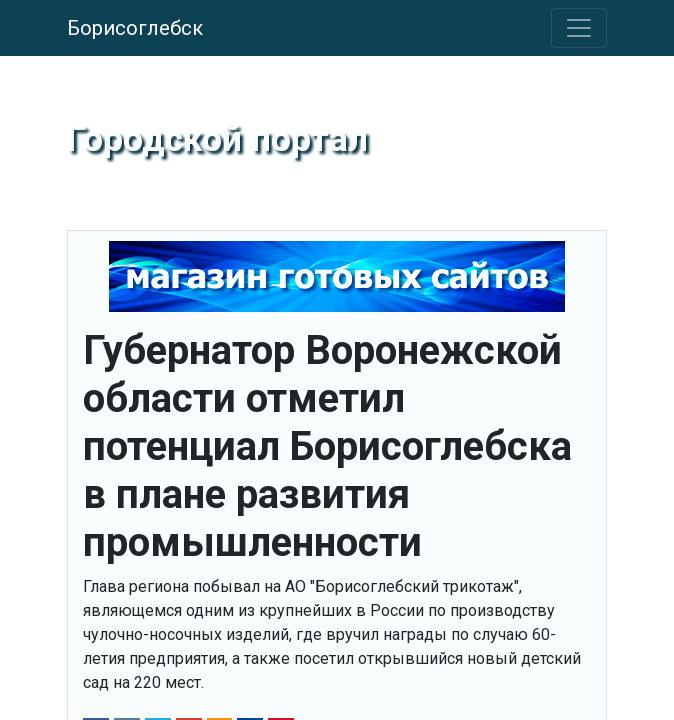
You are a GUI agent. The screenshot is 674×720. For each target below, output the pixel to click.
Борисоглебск (135, 28)
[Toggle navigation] (579, 28)
